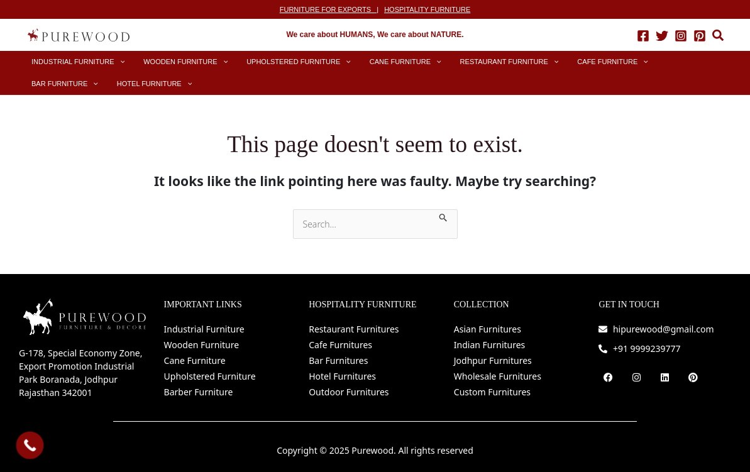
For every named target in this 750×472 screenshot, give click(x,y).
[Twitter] (662, 35)
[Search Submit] (443, 215)
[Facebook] (643, 35)
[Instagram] (681, 35)
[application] (113, 62)
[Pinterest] (699, 35)
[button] (718, 36)
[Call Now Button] (30, 445)
